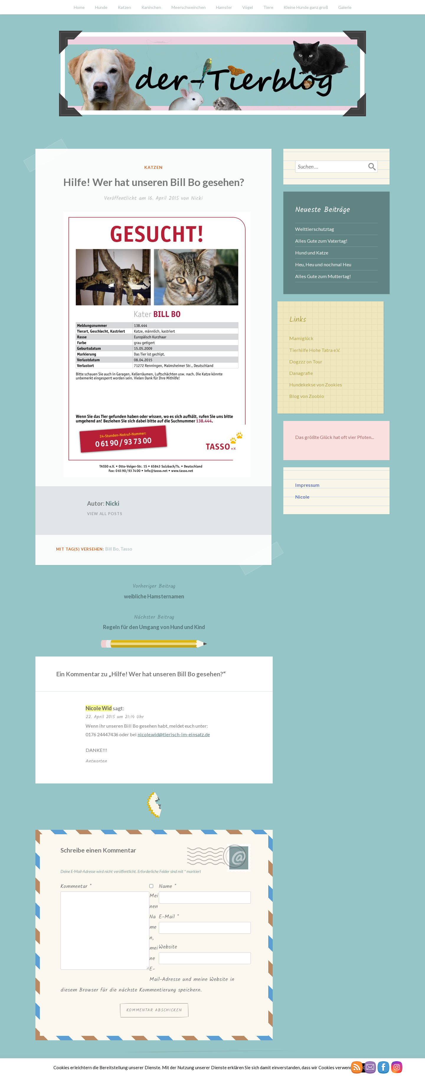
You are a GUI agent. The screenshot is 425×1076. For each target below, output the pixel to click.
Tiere (268, 7)
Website (168, 947)
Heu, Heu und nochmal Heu (323, 264)
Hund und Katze (311, 252)
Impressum (307, 485)
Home (79, 7)
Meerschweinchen (188, 7)
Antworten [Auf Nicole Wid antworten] (96, 761)
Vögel (247, 7)
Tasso (126, 548)
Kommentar (76, 886)
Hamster (224, 7)
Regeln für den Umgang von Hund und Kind (154, 621)
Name (167, 886)
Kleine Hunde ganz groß (306, 7)
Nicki (197, 198)
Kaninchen (151, 7)
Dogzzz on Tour (305, 361)
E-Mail (169, 917)
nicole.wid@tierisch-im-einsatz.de (174, 734)
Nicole (302, 496)
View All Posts (104, 513)
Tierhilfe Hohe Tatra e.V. (314, 350)
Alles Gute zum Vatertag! (321, 241)
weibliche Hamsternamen (154, 590)
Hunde (101, 7)
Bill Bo (112, 548)
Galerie (345, 7)
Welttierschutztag (314, 229)
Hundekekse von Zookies (315, 384)
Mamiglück (301, 338)
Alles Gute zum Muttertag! (323, 276)
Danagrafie (301, 373)
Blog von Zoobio (306, 396)
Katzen (124, 7)
